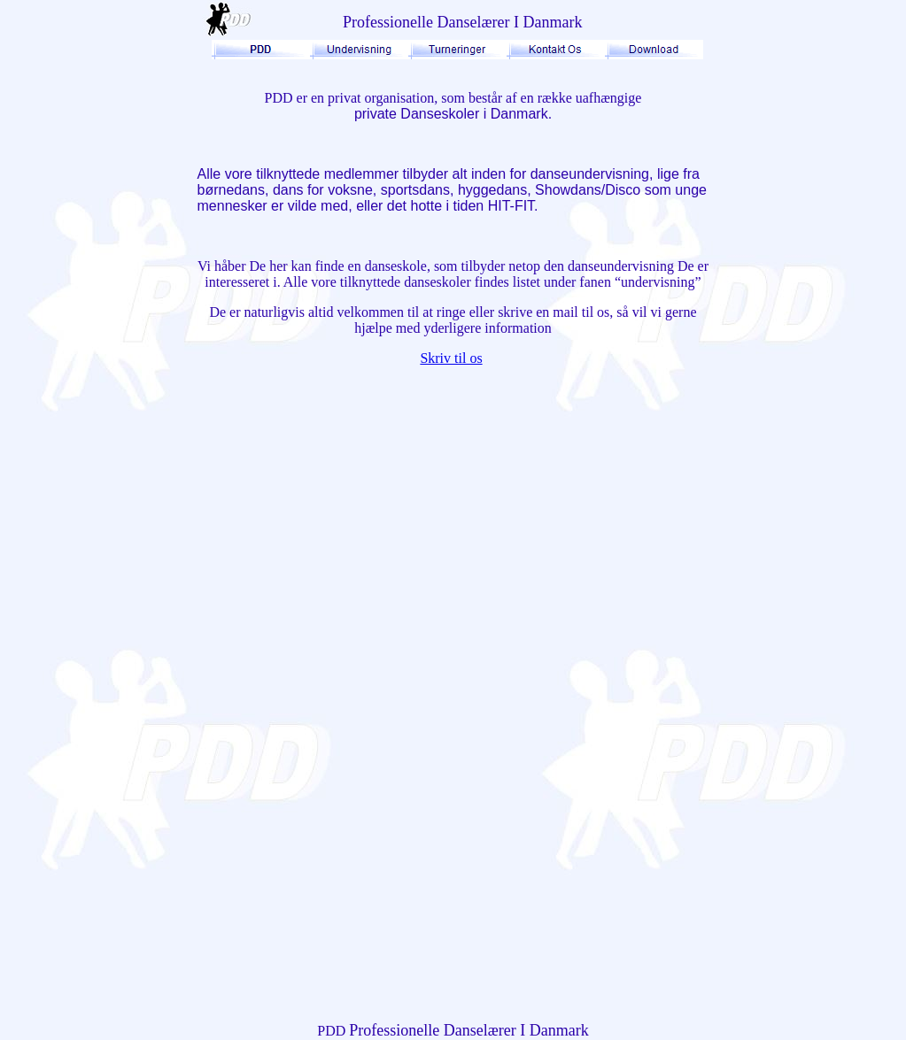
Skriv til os (451, 358)
